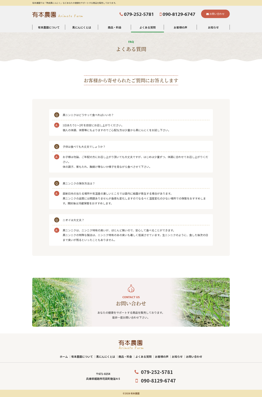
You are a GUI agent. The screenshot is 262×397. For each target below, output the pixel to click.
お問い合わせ (194, 357)
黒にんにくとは (81, 27)
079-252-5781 (153, 371)
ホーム (64, 357)
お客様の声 (180, 27)
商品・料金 (114, 27)
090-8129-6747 (154, 380)
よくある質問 (147, 27)
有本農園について (49, 27)
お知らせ (213, 27)
